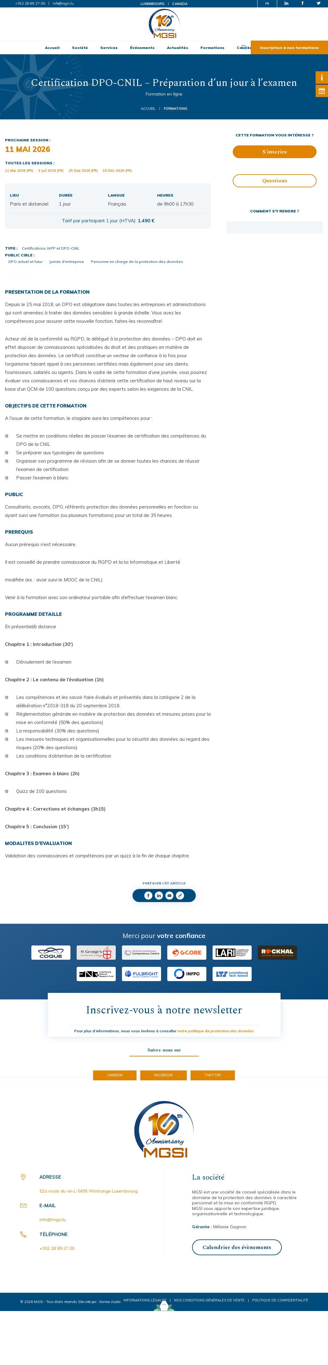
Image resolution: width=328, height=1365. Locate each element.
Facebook (163, 1075)
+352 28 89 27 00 (30, 3)
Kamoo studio (109, 1302)
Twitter (212, 1075)
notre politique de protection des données (215, 1031)
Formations (212, 47)
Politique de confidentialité (280, 1300)
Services (109, 47)
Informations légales (145, 1300)
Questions (274, 181)
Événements (142, 47)
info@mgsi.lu (63, 3)
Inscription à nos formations (289, 47)
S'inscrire (275, 152)
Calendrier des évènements (237, 1247)
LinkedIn (115, 1075)
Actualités (177, 47)
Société (80, 47)
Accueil (52, 47)
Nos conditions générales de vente (209, 1300)
